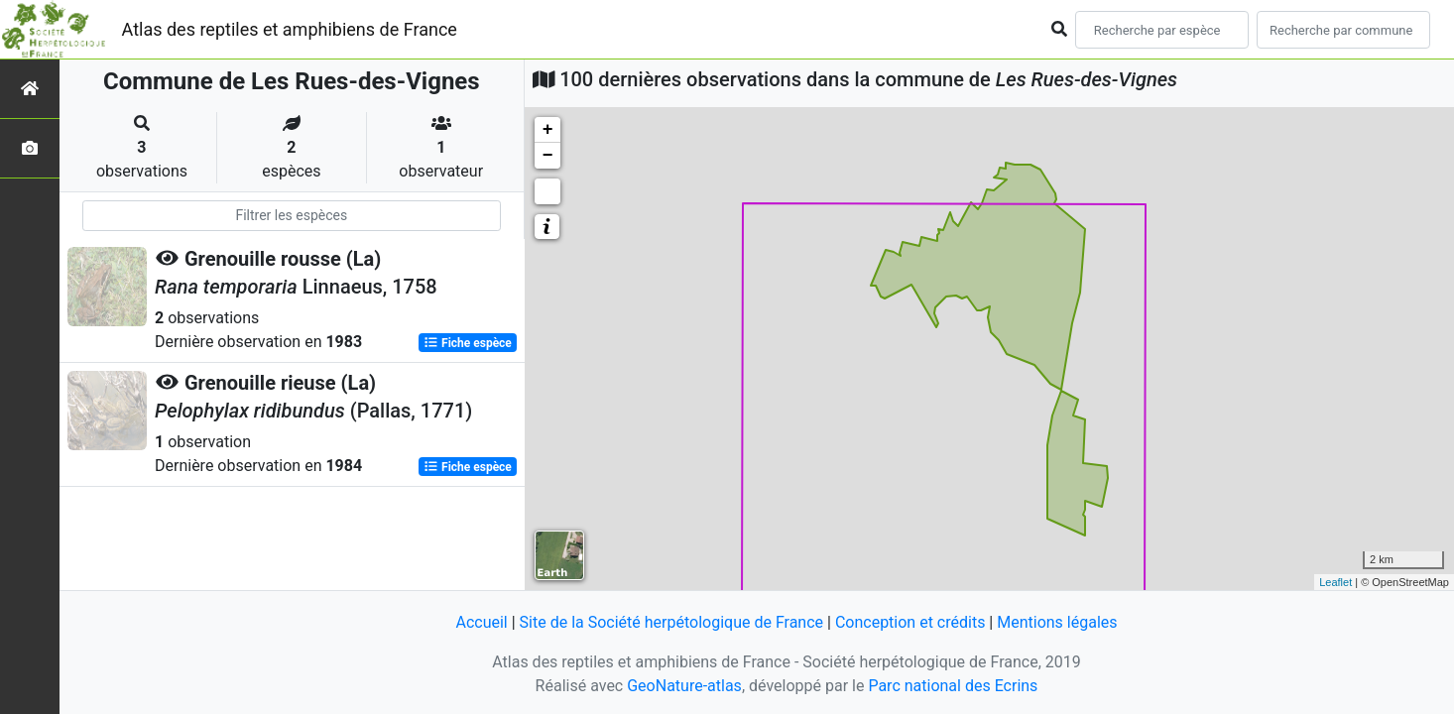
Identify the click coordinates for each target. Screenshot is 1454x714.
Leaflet (1335, 582)
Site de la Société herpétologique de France (671, 622)
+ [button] (548, 130)
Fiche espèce (468, 343)
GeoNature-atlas (684, 685)
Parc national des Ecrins (952, 685)
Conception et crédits (910, 622)
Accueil (481, 622)
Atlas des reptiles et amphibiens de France (289, 29)
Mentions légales (1057, 622)
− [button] (548, 156)
